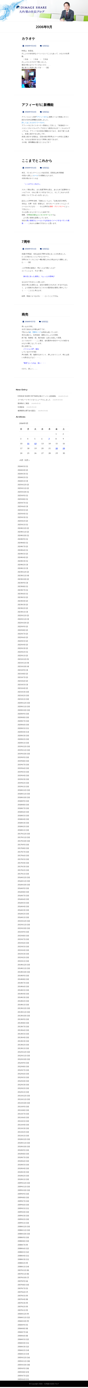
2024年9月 (22, 539)
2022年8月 (22, 630)
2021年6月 (22, 681)
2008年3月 (22, 1259)
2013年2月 (22, 1045)
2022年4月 (22, 645)
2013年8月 (22, 1023)
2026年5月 (22, 466)
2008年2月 (22, 1263)
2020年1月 (22, 743)
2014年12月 (22, 965)
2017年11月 (22, 837)
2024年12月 (22, 528)
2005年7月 (22, 1376)
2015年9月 (22, 932)
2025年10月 (22, 492)
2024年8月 (22, 543)
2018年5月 (22, 816)
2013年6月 (22, 1030)
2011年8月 (22, 1110)
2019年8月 (22, 761)
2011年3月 (22, 1128)
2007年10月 (22, 1277)
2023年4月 (22, 601)
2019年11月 (22, 750)
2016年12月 (22, 877)
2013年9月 (22, 1019)
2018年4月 (22, 819)
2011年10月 (22, 1103)
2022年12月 (22, 615)
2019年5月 (22, 772)
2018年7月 (22, 808)
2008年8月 (22, 1241)
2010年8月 (22, 1154)
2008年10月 (22, 1234)
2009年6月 (22, 1205)
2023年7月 (22, 590)
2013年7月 (22, 1027)
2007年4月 (22, 1299)
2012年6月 (22, 1074)
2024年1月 (22, 568)
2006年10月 (22, 1321)
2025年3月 (22, 517)
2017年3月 (22, 867)
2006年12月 (22, 1314)
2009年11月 (22, 1187)
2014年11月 (22, 968)
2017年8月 (22, 848)
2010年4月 (22, 1168)
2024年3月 (22, 561)
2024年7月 (22, 546)
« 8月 (21, 460)
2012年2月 (22, 1088)
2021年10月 (22, 666)
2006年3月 (22, 1347)
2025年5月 (22, 510)
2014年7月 (22, 983)
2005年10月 (22, 1365)
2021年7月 (22, 677)
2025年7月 (22, 503)
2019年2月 (22, 783)
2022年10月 (22, 623)
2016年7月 (22, 896)
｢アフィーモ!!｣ (41, 117)
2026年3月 (22, 474)
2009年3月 (22, 1216)
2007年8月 (22, 1285)
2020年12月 (22, 703)
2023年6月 (22, 594)
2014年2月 (22, 1001)
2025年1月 (22, 525)
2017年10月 (22, 841)
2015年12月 (22, 921)
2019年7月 (22, 765)
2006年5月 (22, 1339)
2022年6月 (22, 637)
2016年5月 (22, 903)
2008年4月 (22, 1256)
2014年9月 (22, 976)
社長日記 (46, 46)
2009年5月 (22, 1208)
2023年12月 (22, 572)
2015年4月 (22, 950)
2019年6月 (22, 768)
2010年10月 (22, 1146)
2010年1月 (22, 1179)
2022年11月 (22, 619)
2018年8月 (22, 805)
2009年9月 (22, 1194)
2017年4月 (22, 863)
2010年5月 (22, 1165)
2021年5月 (22, 685)
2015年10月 (22, 928)
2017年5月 (22, 859)
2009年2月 (22, 1219)
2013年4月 (22, 1037)
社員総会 (21, 407)
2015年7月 (22, 939)
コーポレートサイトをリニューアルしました (34, 400)
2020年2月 (22, 739)
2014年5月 (22, 990)
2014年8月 (22, 979)
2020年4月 (22, 732)
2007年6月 (22, 1292)
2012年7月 (22, 1070)
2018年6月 (22, 812)
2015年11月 (22, 925)
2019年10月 (22, 754)
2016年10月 (22, 885)
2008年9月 (22, 1237)
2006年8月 (22, 1328)
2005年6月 (22, 1379)
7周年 (26, 242)
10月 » (27, 460)
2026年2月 (22, 477)
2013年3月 (22, 1041)
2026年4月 (22, 470)
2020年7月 (22, 721)
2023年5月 (22, 597)
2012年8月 (22, 1066)
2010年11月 (22, 1143)
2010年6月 (22, 1161)
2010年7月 (22, 1157)
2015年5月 (22, 947)
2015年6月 (22, 943)
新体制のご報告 (23, 403)
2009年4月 (22, 1212)
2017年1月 (22, 874)
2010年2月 (22, 1176)
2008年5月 (22, 1252)
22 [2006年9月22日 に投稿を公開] (57, 448)
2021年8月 (22, 674)
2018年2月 (22, 826)
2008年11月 (22, 1230)
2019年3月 (22, 779)
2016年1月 (22, 917)
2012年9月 (22, 1063)
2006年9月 (22, 1325)
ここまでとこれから (37, 161)
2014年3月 (22, 997)
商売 (25, 314)
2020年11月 (22, 706)
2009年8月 (22, 1197)
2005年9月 (22, 1368)
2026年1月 (22, 481)
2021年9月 (22, 670)
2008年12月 (22, 1227)
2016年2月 (22, 914)
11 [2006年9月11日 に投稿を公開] (28, 443)
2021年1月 (22, 699)
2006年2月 (22, 1350)
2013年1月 (22, 1048)
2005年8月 (22, 1372)
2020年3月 (22, 736)
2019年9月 (22, 757)
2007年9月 (22, 1281)
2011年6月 (22, 1117)
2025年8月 (22, 499)
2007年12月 (22, 1270)
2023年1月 (22, 612)
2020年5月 (22, 728)
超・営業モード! (35, 332)
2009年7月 (22, 1201)
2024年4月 (22, 557)
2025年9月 (22, 495)
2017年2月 (22, 870)
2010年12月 (22, 1139)
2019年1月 (22, 786)
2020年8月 (22, 717)
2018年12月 (22, 790)
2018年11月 (22, 794)
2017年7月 (22, 852)
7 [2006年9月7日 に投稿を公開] (49, 439)
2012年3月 (22, 1085)
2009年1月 (22, 1223)
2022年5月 (22, 641)
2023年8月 (22, 586)
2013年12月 (22, 1008)
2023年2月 (22, 608)
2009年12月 (22, 1183)
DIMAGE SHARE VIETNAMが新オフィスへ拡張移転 (37, 396)
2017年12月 (22, 834)
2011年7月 (22, 1114)
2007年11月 (22, 1274)
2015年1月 (22, 961)
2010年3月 (22, 1172)
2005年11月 (22, 1361)
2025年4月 (22, 514)
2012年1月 (22, 1092)
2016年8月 (22, 892)
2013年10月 (22, 1016)
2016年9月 (22, 888)
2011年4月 (22, 1125)
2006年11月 (22, 1317)
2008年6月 (22, 1248)
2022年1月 (22, 656)
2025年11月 (22, 488)
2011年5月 (22, 1121)
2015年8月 (22, 936)
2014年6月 (22, 986)
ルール (35, 175)
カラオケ (28, 38)
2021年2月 (22, 695)
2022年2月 (22, 652)
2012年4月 (22, 1081)
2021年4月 (22, 688)
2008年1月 (22, 1267)
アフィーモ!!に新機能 (37, 105)
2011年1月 (22, 1136)
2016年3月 (22, 910)
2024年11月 (22, 532)
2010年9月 (22, 1150)
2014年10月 (22, 972)
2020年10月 (22, 710)
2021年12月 (22, 659)
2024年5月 (22, 554)
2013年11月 (22, 1012)
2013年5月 (22, 1034)
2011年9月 (22, 1107)
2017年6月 (22, 855)
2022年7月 (22, 634)
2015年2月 (22, 957)
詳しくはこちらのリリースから (33, 122)
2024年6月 (22, 550)
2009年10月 (22, 1190)
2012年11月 (22, 1056)
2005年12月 (22, 1357)
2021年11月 (22, 663)
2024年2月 (22, 565)
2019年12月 (22, 746)
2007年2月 (22, 1307)
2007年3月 (22, 1303)
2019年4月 (22, 775)
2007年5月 (22, 1296)
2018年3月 (22, 823)
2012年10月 (22, 1059)
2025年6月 (22, 506)
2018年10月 (22, 797)
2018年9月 (22, 801)
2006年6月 (22, 1336)
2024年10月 (22, 535)
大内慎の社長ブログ (51, 1384)
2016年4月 (22, 906)
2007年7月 (22, 1288)
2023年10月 (22, 579)
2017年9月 (22, 845)
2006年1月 (22, 1354)
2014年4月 (22, 994)
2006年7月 (22, 1332)
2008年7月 (22, 1245)
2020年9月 (22, 714)
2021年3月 (22, 692)
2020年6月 (22, 725)
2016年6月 (22, 899)
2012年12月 (22, 1052)
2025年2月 (22, 521)
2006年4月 (22, 1343)
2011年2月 (22, 1132)
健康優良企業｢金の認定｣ (27, 411)
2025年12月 (22, 485)
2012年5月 (22, 1077)
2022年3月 (22, 648)
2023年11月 (22, 575)
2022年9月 (22, 626)
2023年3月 (22, 605)
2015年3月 (22, 954)
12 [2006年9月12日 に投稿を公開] (35, 443)
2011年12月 (22, 1096)
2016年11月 (22, 881)
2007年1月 (22, 1310)
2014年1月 (22, 1005)
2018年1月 (22, 830)
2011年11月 (22, 1099)
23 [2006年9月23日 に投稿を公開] (64, 448)
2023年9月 (22, 583)
